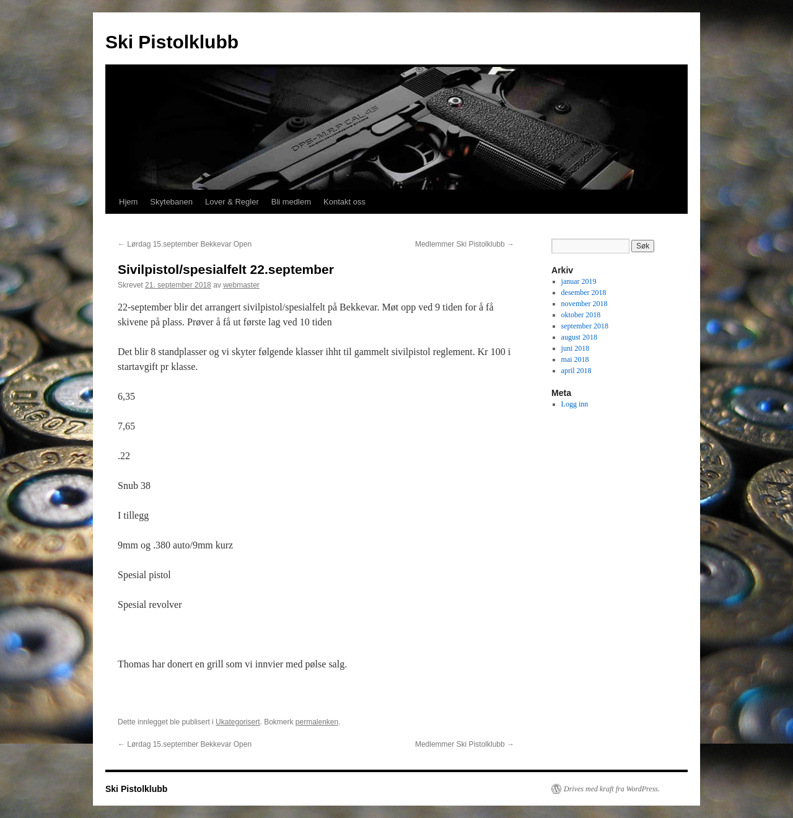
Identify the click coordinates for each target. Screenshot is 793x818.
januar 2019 (579, 281)
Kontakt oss (344, 201)
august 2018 (579, 337)
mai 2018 (575, 359)
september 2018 (584, 326)
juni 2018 (575, 348)
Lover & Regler (232, 201)
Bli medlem (291, 201)
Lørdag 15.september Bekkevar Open (185, 244)
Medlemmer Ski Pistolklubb (464, 244)
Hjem (128, 201)
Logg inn (575, 404)
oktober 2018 (581, 314)
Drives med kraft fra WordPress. (612, 789)
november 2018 (584, 303)
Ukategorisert (238, 722)
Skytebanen (171, 201)
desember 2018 (584, 292)
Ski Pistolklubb (172, 42)
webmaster (241, 285)
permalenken (317, 722)
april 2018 (576, 370)
